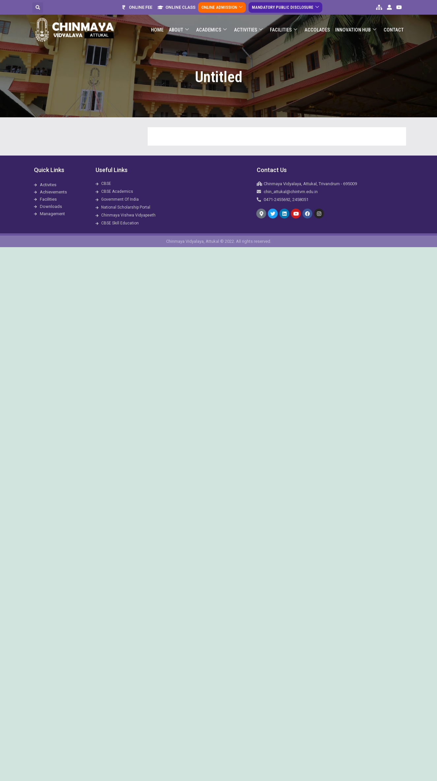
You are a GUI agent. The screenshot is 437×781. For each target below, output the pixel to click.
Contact (394, 25)
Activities (248, 25)
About (179, 25)
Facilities (283, 25)
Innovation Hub (355, 25)
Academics (211, 25)
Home (157, 25)
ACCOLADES (317, 25)
